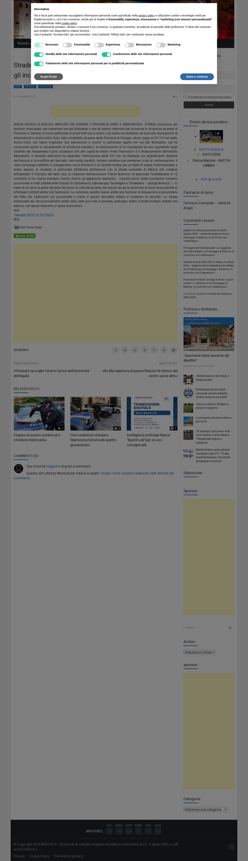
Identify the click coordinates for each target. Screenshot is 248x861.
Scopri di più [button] (48, 76)
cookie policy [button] (69, 23)
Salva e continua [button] (197, 76)
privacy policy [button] (147, 15)
